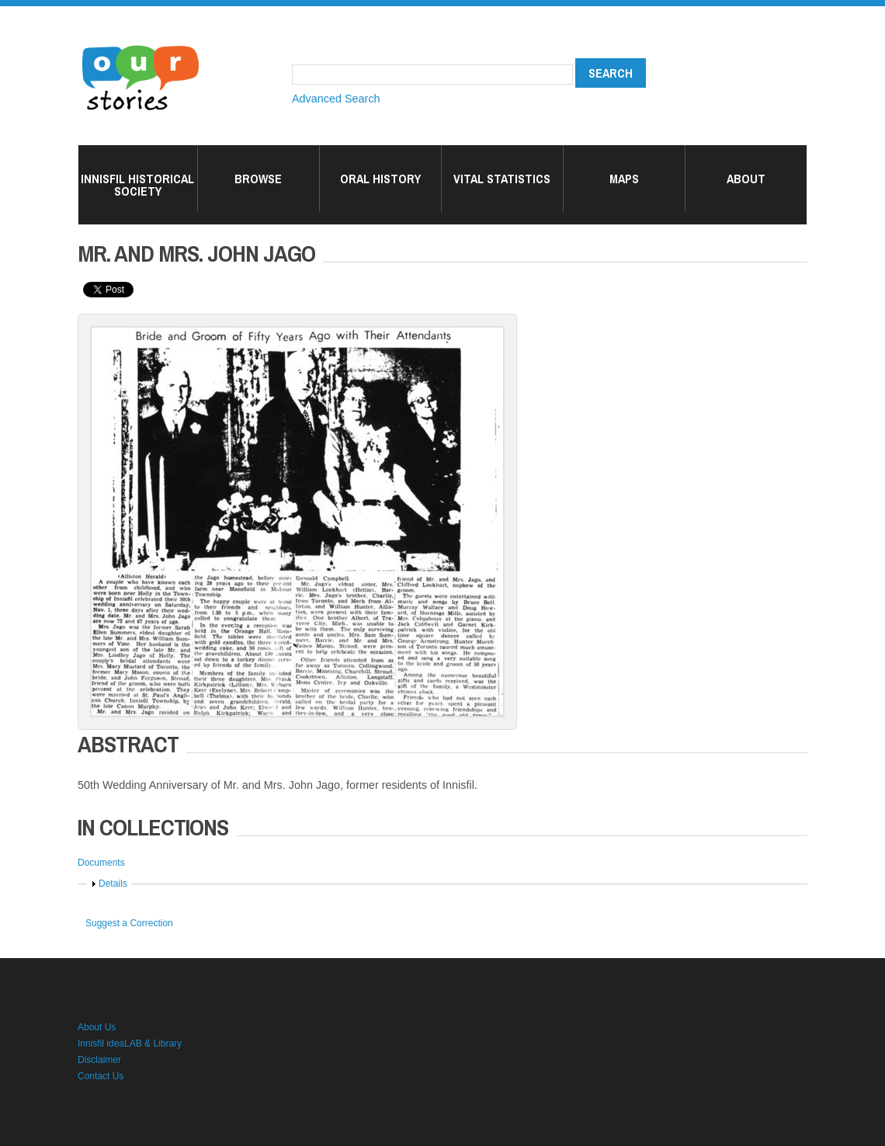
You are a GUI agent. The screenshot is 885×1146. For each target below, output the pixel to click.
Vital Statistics (501, 178)
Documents (101, 862)
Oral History (380, 178)
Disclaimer (99, 1059)
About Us (97, 1027)
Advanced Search (336, 98)
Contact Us (100, 1076)
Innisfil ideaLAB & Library (130, 1043)
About (746, 178)
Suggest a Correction (129, 923)
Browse (258, 178)
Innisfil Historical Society (137, 185)
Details (113, 883)
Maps (624, 178)
